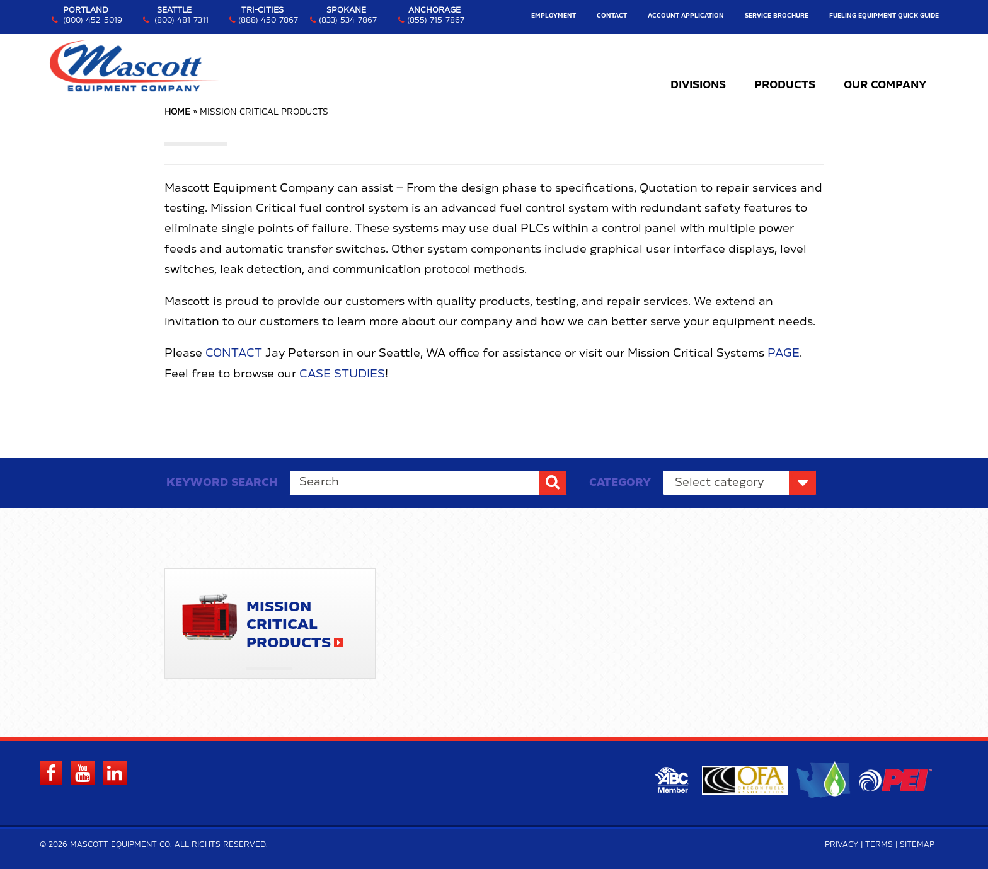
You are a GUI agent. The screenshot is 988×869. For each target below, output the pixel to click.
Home (177, 112)
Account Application (686, 16)
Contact (612, 16)
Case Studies (342, 374)
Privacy (841, 844)
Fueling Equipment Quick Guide (884, 16)
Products (784, 85)
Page (783, 353)
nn (740, 482)
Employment (553, 16)
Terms (879, 844)
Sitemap (917, 844)
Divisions (698, 85)
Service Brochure (776, 16)
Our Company (885, 85)
